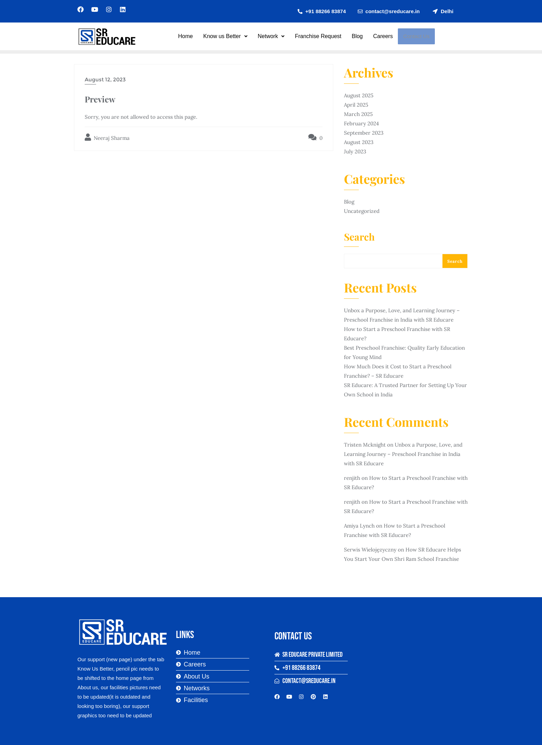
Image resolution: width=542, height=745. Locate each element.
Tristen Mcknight (365, 444)
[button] (225, 36)
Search (359, 237)
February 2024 (361, 123)
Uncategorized (362, 211)
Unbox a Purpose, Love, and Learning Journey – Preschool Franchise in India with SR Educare (403, 454)
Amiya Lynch (359, 525)
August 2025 (358, 95)
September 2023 (363, 132)
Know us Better (226, 36)
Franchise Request (318, 36)
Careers (383, 36)
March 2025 (358, 114)
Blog (357, 36)
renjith (352, 478)
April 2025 (356, 104)
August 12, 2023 (105, 79)
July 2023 (355, 151)
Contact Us (416, 36)
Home (185, 36)
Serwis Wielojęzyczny (370, 549)
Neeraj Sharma (107, 137)
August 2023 (358, 142)
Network (271, 36)
